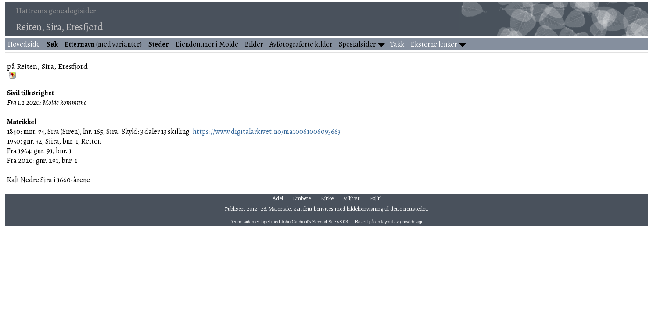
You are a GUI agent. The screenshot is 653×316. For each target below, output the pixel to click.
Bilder (254, 44)
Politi (375, 198)
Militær (351, 198)
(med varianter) (103, 44)
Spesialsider (357, 44)
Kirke (327, 198)
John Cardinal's (296, 221)
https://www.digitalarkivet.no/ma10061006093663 (267, 131)
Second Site (324, 221)
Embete (302, 198)
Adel (278, 198)
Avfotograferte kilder (300, 44)
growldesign (411, 221)
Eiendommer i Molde (207, 44)
